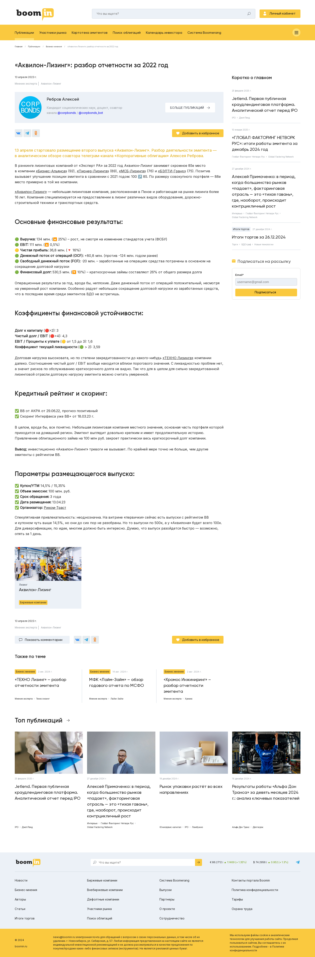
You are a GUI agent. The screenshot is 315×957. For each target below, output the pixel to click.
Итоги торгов (241, 229)
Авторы (20, 899)
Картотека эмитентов (90, 33)
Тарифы (237, 899)
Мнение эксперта (26, 83)
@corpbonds (67, 113)
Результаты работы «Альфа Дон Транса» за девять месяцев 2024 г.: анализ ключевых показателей (265, 792)
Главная (18, 47)
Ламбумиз (197, 827)
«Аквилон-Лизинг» (31, 192)
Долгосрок (258, 827)
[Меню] (296, 32)
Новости (21, 880)
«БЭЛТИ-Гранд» (172, 171)
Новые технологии (263, 244)
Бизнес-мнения (54, 47)
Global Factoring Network (281, 157)
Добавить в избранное (200, 133)
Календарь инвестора (164, 33)
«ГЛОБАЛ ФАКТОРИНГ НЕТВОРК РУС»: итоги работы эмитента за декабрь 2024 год (265, 143)
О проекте (167, 909)
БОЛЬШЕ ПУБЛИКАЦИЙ (187, 107)
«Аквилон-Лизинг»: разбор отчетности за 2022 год (92, 47)
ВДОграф (246, 244)
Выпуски (165, 890)
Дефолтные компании (103, 899)
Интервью (237, 213)
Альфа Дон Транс (240, 827)
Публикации (24, 33)
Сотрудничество (171, 918)
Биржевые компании (102, 880)
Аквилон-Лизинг (51, 83)
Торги (235, 244)
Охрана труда (242, 909)
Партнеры (166, 899)
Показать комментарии (43, 640)
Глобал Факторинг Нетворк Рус (248, 157)
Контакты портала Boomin (251, 880)
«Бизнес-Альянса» (51, 171)
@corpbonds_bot (91, 113)
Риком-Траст (55, 507)
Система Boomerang (204, 33)
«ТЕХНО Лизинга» (178, 358)
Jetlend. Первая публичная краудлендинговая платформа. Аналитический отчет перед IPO (265, 104)
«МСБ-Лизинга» (132, 171)
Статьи (20, 909)
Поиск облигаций (127, 33)
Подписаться (265, 292)
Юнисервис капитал (170, 827)
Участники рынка (52, 33)
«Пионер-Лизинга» (93, 171)
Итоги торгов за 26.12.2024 (259, 237)
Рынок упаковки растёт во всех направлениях (191, 789)
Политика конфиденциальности (255, 890)
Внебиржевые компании (105, 890)
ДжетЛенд (244, 118)
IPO (234, 118)
